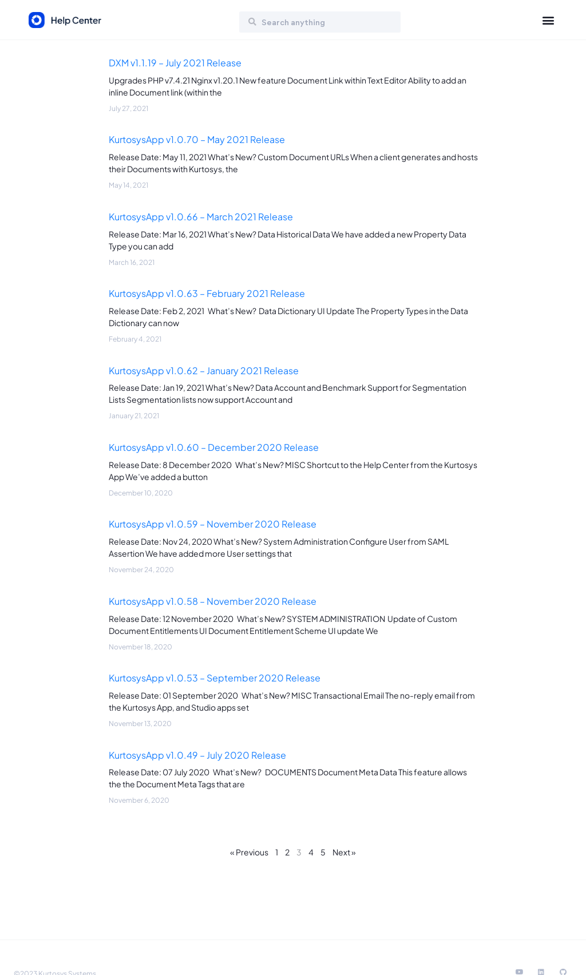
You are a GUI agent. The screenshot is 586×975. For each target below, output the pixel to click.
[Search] (252, 22)
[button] (548, 20)
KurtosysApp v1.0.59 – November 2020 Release (212, 524)
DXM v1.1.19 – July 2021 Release (175, 63)
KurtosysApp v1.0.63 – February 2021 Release (207, 293)
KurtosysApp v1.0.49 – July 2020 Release (197, 755)
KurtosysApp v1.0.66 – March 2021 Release (201, 217)
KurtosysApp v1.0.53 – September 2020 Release (214, 678)
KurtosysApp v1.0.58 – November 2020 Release (212, 601)
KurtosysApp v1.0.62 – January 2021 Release (204, 370)
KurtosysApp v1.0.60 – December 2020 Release (214, 447)
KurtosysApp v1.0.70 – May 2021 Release (197, 139)
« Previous (249, 852)
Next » (344, 852)
